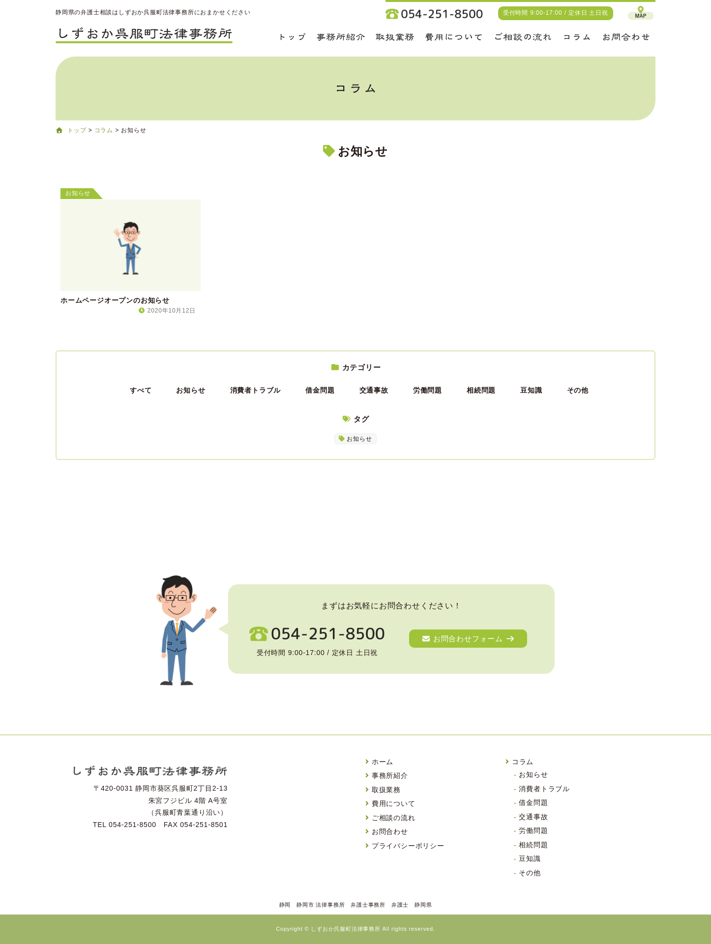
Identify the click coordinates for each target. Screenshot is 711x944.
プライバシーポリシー (408, 846)
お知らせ (190, 390)
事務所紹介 (390, 775)
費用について (393, 803)
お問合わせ (390, 831)
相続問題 (481, 390)
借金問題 (319, 390)
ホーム (382, 762)
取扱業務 (386, 790)
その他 (578, 390)
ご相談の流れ (393, 818)
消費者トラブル (255, 390)
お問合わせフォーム (468, 638)
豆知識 (531, 390)
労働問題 (427, 390)
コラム (522, 762)
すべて (140, 390)
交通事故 (373, 390)
